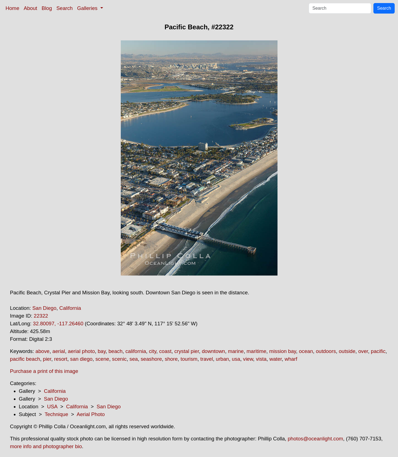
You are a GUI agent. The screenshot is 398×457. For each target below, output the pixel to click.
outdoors (326, 351)
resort (60, 359)
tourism (188, 359)
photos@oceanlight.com (315, 439)
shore (171, 359)
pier (47, 359)
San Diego (44, 308)
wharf (291, 359)
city (152, 351)
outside (347, 351)
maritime (256, 351)
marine (236, 351)
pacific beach (25, 359)
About (30, 8)
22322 (41, 316)
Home (12, 8)
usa (236, 359)
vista (261, 359)
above (42, 351)
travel (206, 359)
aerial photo (81, 351)
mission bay (282, 351)
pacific (378, 351)
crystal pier (186, 351)
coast (165, 351)
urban (222, 359)
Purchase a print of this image (44, 371)
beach (115, 351)
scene (102, 359)
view (248, 359)
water (275, 359)
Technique (56, 414)
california (135, 351)
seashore (151, 359)
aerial (59, 351)
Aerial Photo (91, 414)
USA (52, 406)
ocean (306, 351)
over (363, 351)
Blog (47, 8)
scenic (119, 359)
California (70, 308)
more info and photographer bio (46, 446)
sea (134, 359)
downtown (213, 351)
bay (102, 351)
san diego (81, 359)
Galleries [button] (88, 8)
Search (64, 8)
